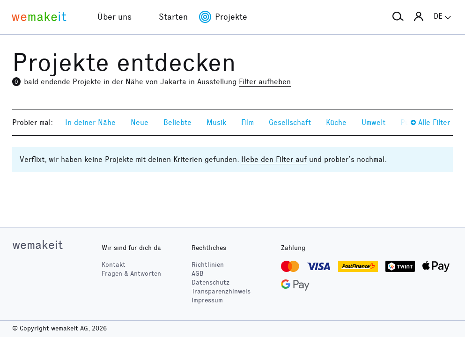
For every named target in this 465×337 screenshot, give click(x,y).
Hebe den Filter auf (274, 159)
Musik (216, 122)
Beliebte (177, 122)
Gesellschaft (290, 122)
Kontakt (113, 265)
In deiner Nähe (90, 122)
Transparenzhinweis (221, 291)
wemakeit (37, 244)
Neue (139, 122)
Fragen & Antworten (131, 274)
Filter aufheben (265, 81)
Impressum (207, 300)
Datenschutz (210, 282)
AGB (198, 274)
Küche (336, 122)
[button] (398, 16)
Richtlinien (208, 265)
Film (247, 122)
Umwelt (373, 122)
